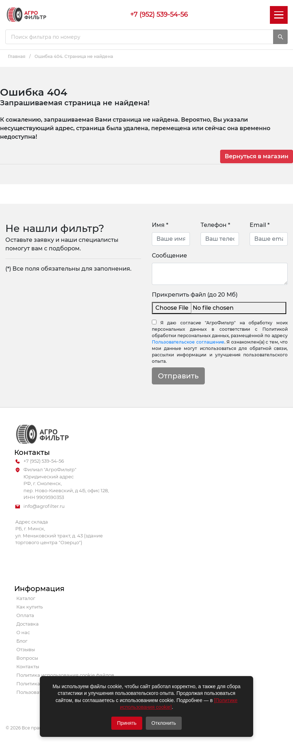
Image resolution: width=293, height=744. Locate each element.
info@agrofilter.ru (40, 506)
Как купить (29, 607)
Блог (21, 641)
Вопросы (27, 658)
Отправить (178, 376)
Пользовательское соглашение (188, 342)
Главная (16, 56)
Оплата (25, 615)
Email (260, 225)
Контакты (27, 666)
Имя (160, 225)
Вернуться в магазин (256, 156)
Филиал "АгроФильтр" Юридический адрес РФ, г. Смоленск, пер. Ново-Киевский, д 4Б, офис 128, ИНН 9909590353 (62, 483)
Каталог (25, 598)
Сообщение (169, 255)
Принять (127, 723)
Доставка (27, 624)
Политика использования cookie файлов (65, 675)
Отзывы (25, 649)
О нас (23, 632)
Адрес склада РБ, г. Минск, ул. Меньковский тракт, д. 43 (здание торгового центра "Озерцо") (59, 532)
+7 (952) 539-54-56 (159, 14)
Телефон (215, 225)
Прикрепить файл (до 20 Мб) (195, 294)
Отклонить (163, 723)
